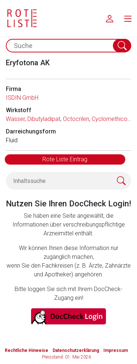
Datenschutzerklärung (76, 350)
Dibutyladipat (43, 118)
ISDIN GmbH (22, 97)
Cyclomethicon (111, 118)
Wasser (15, 118)
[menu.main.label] (128, 18)
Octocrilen (76, 118)
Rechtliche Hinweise (26, 350)
